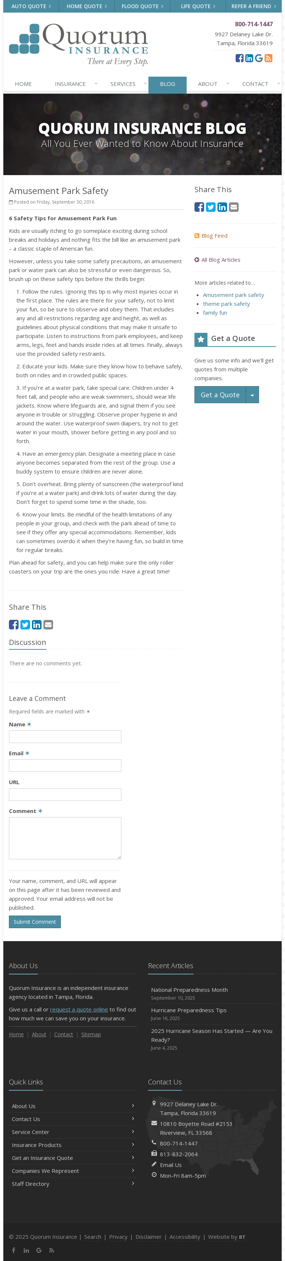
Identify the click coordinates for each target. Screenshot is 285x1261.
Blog (167, 83)
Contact (259, 84)
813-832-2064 (179, 1154)
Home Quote (87, 6)
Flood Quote (143, 6)
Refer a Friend (254, 6)
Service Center (73, 1131)
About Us (73, 1106)
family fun (215, 312)
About (212, 84)
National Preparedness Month (212, 994)
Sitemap (91, 1034)
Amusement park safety (233, 294)
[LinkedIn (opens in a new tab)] (249, 57)
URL (14, 782)
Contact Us (73, 1119)
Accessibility (185, 1236)
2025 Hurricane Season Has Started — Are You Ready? (212, 1039)
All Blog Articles (217, 259)
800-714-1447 (179, 1143)
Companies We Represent (73, 1170)
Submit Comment (35, 921)
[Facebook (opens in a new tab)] (239, 57)
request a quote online (79, 1009)
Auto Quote (31, 6)
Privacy (118, 1236)
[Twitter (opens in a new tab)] (25, 624)
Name (20, 724)
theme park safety (226, 303)
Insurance (75, 84)
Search (92, 1236)
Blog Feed (210, 235)
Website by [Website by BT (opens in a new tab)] (227, 1236)
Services (127, 84)
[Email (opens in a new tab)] (48, 624)
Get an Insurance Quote (73, 1157)
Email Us (171, 1164)
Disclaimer (148, 1236)
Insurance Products (73, 1144)
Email (19, 753)
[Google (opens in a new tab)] (259, 57)
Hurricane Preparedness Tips (212, 1014)
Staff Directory (73, 1183)
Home (23, 83)
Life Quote (198, 6)
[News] (268, 57)
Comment (26, 811)
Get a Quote (220, 394)
